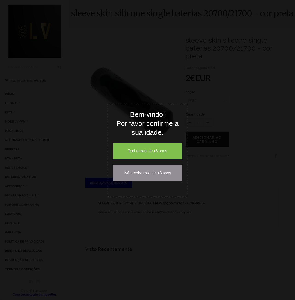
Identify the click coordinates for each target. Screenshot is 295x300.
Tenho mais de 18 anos (147, 151)
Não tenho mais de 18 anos (147, 173)
